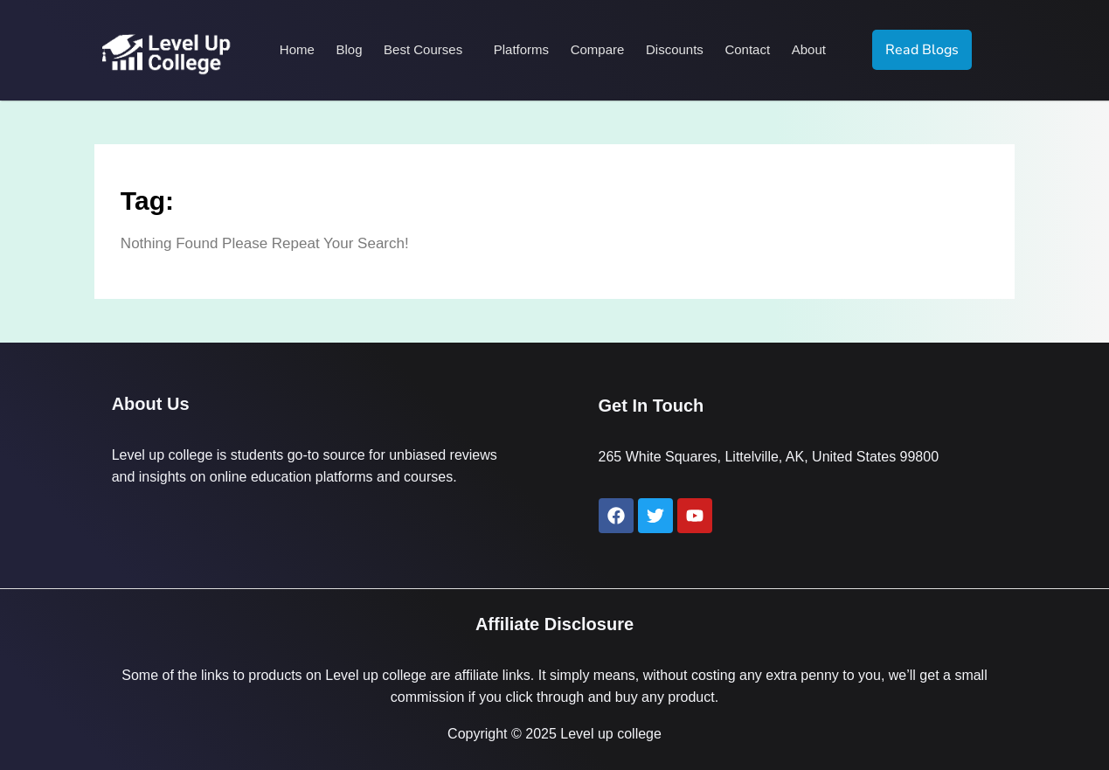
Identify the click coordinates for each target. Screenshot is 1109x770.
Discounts (674, 49)
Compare (597, 49)
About (807, 49)
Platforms (521, 49)
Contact (746, 49)
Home (298, 49)
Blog (350, 49)
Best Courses (424, 49)
